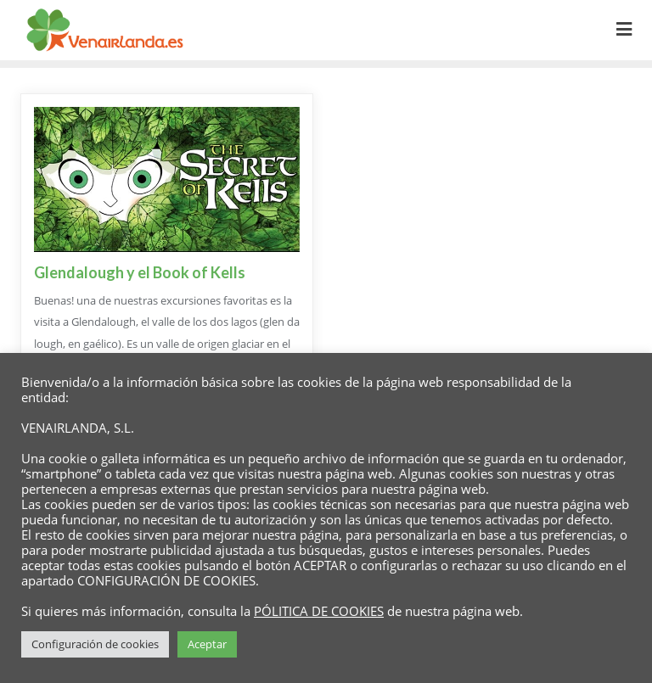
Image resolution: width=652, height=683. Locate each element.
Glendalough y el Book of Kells (139, 272)
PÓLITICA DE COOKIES (319, 610)
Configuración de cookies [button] (95, 644)
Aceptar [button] (207, 644)
